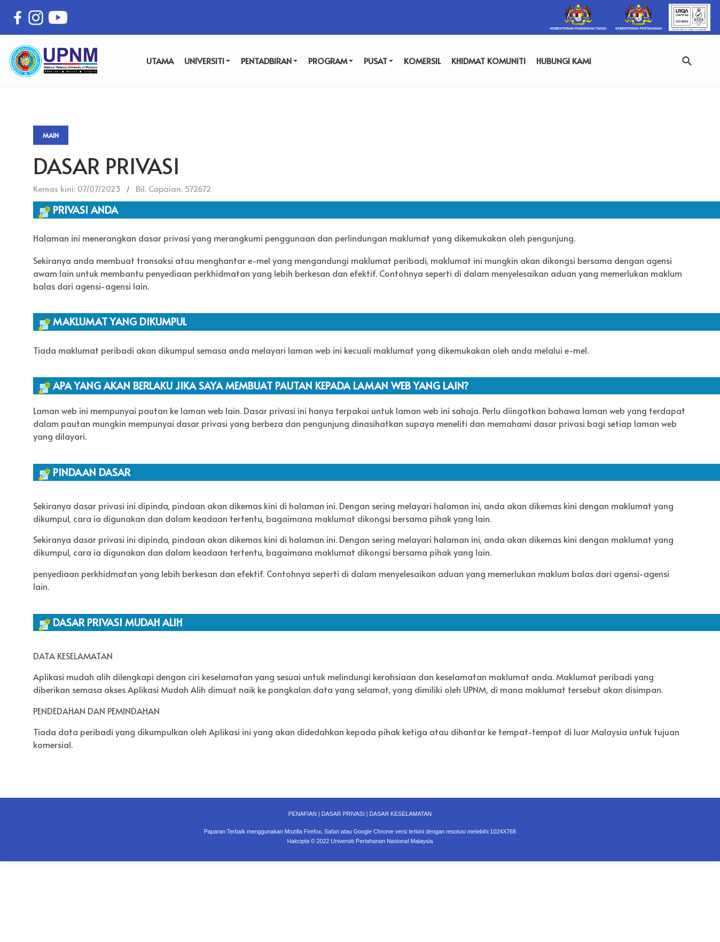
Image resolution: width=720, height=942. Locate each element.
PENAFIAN (302, 814)
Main (51, 135)
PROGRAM (330, 60)
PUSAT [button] (378, 60)
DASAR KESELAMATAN (400, 814)
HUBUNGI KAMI (563, 60)
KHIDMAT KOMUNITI (488, 60)
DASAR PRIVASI (343, 814)
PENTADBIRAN (269, 60)
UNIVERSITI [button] (207, 60)
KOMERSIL (422, 60)
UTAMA (160, 60)
